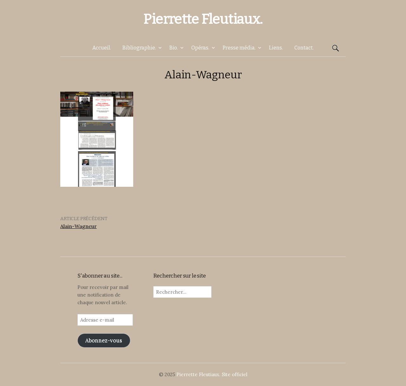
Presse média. (239, 48)
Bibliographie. (139, 48)
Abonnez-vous (103, 340)
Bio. (173, 48)
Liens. (276, 48)
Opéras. (200, 48)
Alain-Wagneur (78, 226)
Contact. (304, 48)
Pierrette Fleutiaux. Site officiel (211, 374)
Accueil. (101, 48)
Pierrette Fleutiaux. (202, 19)
